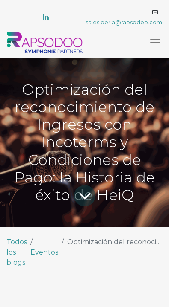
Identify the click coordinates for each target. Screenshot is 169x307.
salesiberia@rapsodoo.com (124, 22)
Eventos (44, 252)
